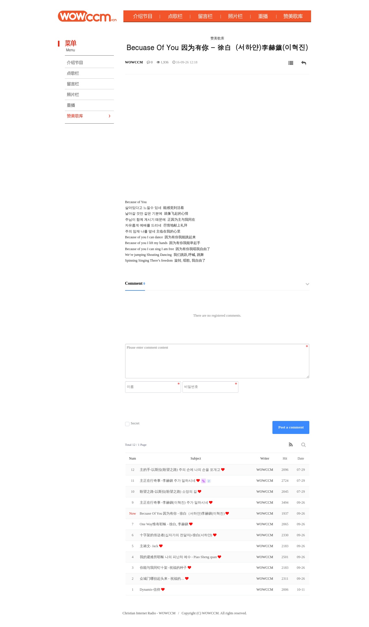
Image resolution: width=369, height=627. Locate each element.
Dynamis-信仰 (150, 590)
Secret (132, 423)
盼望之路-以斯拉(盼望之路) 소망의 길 (169, 492)
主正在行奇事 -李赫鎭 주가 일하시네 (168, 481)
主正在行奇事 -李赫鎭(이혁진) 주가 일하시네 (174, 503)
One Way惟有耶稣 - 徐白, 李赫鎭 (164, 524)
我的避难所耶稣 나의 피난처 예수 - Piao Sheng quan (179, 557)
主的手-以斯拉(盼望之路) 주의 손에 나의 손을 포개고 (180, 470)
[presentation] (182, 407)
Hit (285, 458)
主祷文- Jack (149, 546)
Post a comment (291, 427)
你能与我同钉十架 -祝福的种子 (164, 568)
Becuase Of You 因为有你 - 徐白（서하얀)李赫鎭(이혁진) (183, 513)
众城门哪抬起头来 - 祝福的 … (162, 579)
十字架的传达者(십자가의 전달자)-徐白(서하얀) (176, 535)
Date (301, 458)
